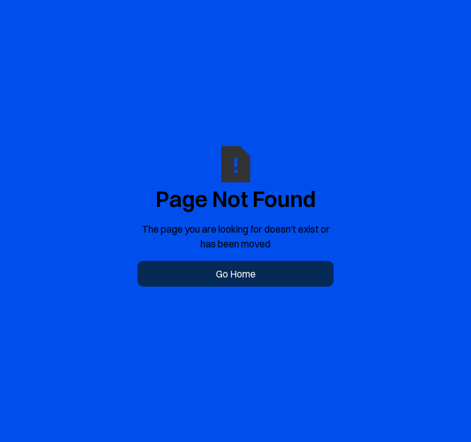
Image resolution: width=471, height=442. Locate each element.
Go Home (236, 274)
